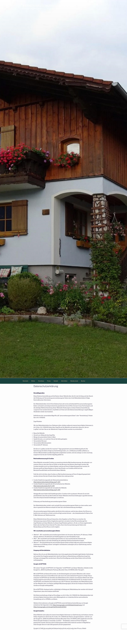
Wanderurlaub (74, 381)
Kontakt (56, 381)
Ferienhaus (41, 381)
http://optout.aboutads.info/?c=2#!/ (44, 486)
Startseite (25, 381)
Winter (33, 381)
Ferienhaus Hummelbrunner (49, 5)
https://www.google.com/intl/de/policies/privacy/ (67, 605)
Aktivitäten (64, 381)
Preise (49, 381)
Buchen (83, 381)
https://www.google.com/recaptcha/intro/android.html (50, 607)
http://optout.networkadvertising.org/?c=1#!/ (47, 482)
